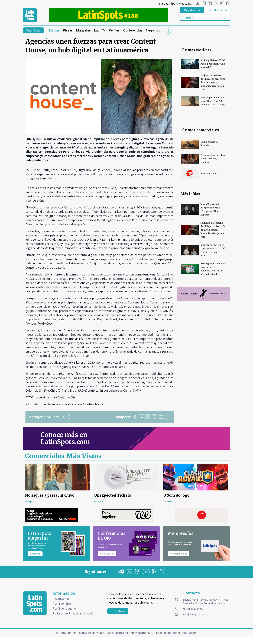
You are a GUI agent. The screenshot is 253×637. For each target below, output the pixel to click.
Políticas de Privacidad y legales (74, 613)
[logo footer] (35, 603)
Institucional (61, 598)
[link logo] (30, 15)
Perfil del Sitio (62, 603)
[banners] (108, 15)
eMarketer (76, 362)
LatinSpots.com (87, 633)
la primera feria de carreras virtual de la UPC (100, 216)
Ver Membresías (178, 553)
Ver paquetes (107, 553)
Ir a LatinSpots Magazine (175, 3)
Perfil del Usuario (64, 608)
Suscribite (35, 553)
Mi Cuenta (218, 10)
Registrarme (192, 10)
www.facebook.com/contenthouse (79, 404)
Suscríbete (33, 30)
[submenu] (168, 30)
